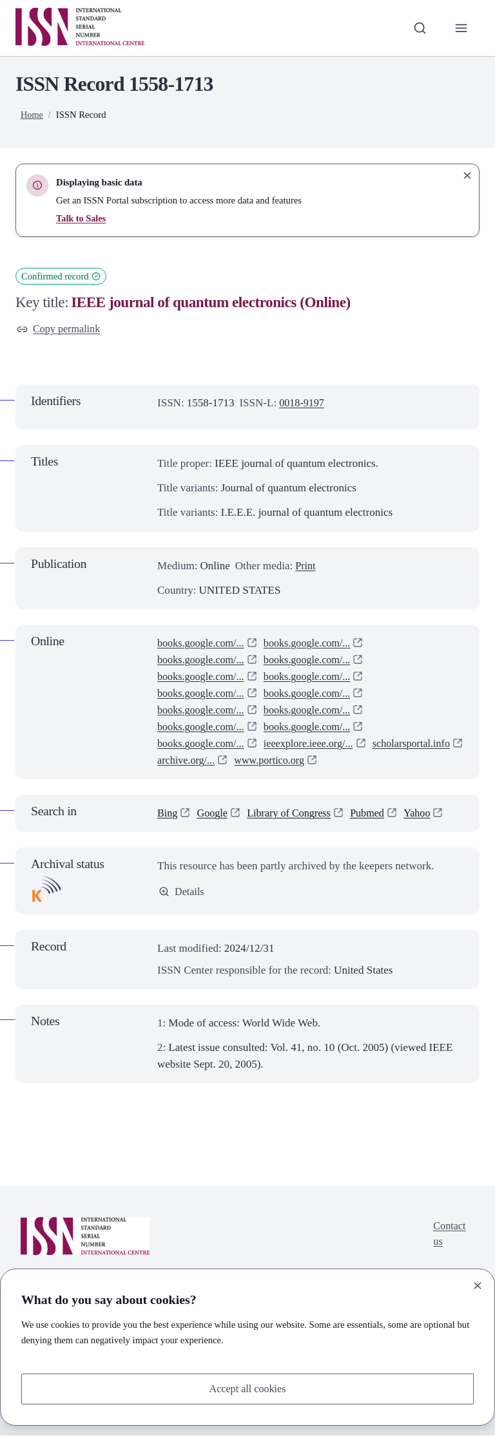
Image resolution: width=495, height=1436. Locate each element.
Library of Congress (294, 814)
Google (214, 814)
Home (32, 114)
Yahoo (427, 814)
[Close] (477, 1284)
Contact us (448, 1236)
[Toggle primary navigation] (461, 27)
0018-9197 (303, 404)
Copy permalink (60, 329)
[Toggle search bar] (418, 27)
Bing (168, 814)
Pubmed (376, 814)
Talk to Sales (81, 218)
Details (182, 893)
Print (305, 566)
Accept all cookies (247, 1388)
